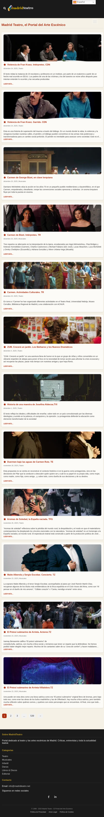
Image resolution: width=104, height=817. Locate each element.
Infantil (5, 763)
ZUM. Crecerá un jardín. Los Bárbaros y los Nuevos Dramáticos (39, 347)
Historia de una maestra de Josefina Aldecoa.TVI (32, 404)
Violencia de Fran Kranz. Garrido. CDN (27, 122)
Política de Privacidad (38, 812)
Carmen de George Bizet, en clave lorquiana (29, 177)
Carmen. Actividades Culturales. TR (25, 292)
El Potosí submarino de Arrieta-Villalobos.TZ (30, 687)
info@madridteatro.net (19, 786)
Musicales (7, 760)
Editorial (6, 774)
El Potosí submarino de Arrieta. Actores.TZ (29, 632)
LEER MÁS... (8, 84)
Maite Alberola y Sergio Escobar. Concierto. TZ (31, 575)
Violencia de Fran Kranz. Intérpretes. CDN (28, 65)
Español (79, 2)
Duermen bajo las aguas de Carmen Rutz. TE (30, 462)
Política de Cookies (67, 812)
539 (32, 716)
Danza (5, 767)
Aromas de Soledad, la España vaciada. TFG (30, 519)
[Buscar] (4, 8)
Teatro (5, 756)
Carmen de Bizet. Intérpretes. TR (24, 235)
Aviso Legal (53, 812)
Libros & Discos (9, 770)
